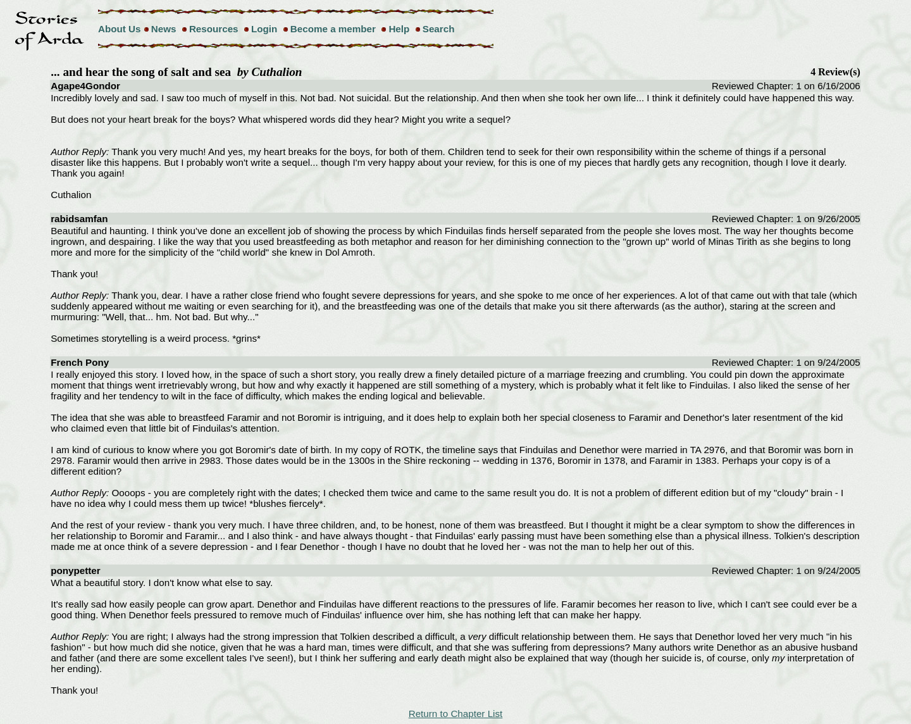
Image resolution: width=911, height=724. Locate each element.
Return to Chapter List (456, 713)
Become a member (333, 28)
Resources (214, 28)
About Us (119, 28)
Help (398, 28)
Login (264, 28)
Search (439, 28)
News (164, 28)
